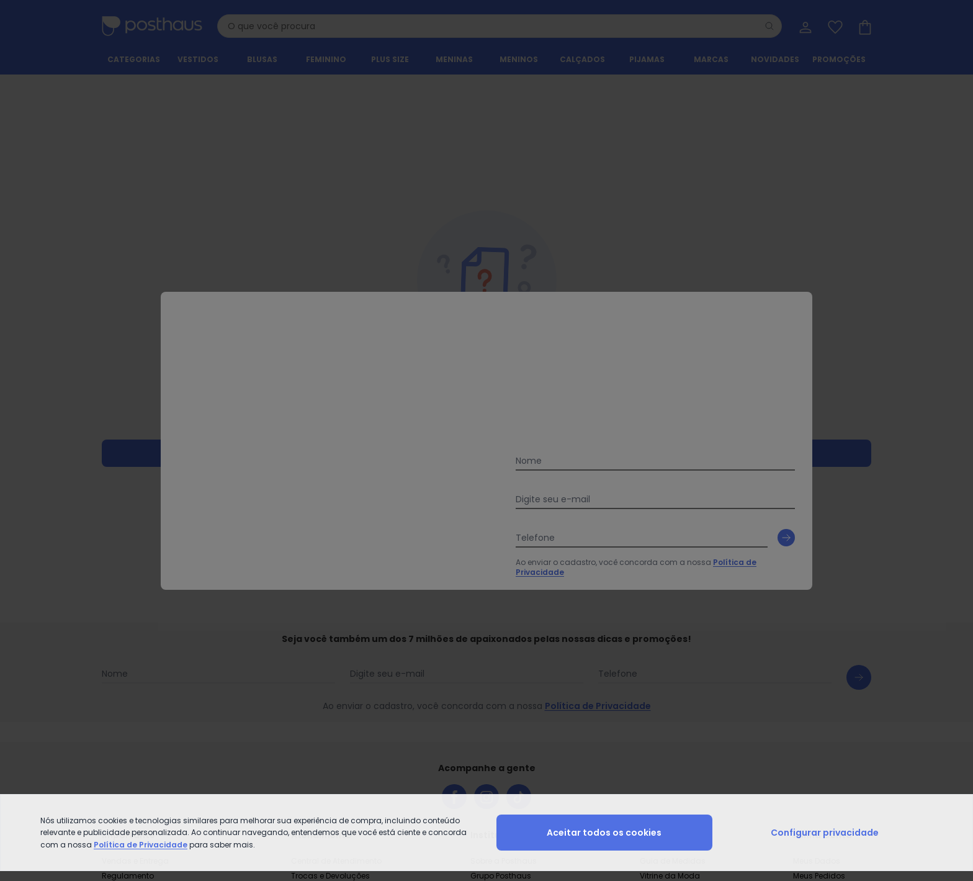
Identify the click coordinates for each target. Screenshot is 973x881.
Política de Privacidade (140, 844)
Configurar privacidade (825, 832)
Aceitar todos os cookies (604, 832)
